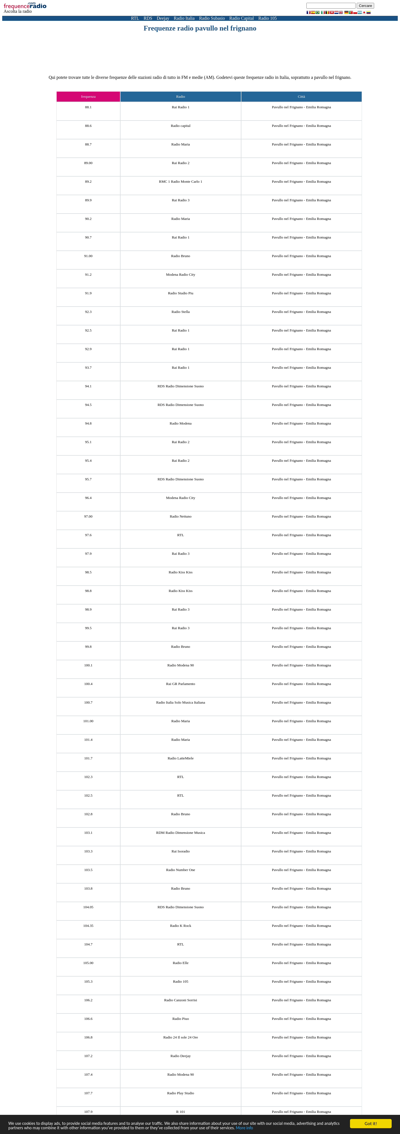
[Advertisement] (200, 47)
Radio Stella (181, 312)
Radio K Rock (180, 926)
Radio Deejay (181, 1056)
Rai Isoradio (181, 851)
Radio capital (181, 126)
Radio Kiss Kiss (180, 572)
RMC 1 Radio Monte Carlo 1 (180, 181)
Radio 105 (267, 18)
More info (293, 1128)
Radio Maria (180, 144)
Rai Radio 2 (180, 163)
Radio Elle (181, 963)
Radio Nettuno (180, 516)
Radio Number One (180, 870)
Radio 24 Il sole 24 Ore (180, 1037)
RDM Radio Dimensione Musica (180, 833)
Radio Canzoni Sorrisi (180, 1000)
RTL (135, 18)
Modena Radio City (180, 274)
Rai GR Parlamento (180, 684)
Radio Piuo (180, 1019)
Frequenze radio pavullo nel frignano (200, 28)
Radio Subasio (212, 18)
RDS (148, 18)
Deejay (163, 18)
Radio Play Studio (180, 1093)
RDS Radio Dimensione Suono (181, 386)
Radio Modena (181, 423)
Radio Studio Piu (180, 293)
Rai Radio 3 (180, 200)
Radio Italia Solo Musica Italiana (180, 702)
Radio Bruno (180, 256)
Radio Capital (241, 18)
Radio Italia (184, 18)
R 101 (180, 1112)
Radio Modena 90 (181, 665)
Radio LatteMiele (181, 758)
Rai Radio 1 (180, 107)
